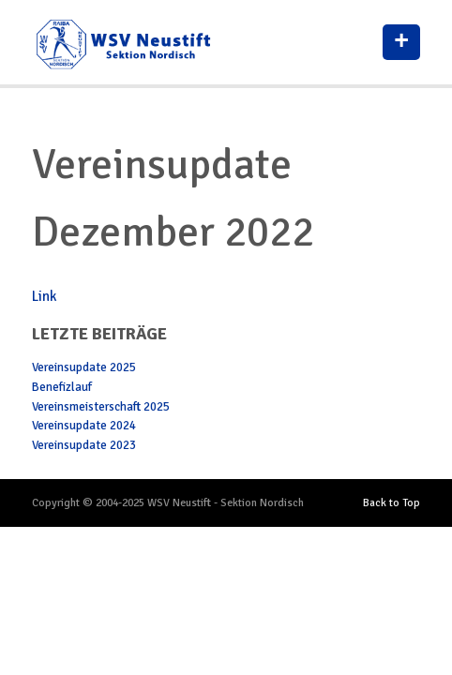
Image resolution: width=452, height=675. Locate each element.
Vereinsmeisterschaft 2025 (101, 406)
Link (44, 296)
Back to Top (391, 503)
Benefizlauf (62, 387)
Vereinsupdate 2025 (84, 367)
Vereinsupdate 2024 (84, 425)
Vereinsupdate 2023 (84, 445)
